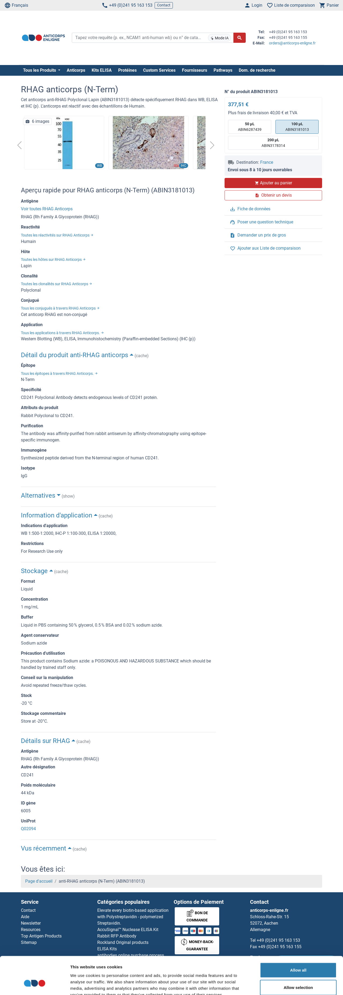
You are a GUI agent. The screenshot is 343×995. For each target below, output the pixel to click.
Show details (281, 984)
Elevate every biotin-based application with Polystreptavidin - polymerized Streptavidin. (133, 917)
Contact (163, 5)
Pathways (223, 70)
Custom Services (159, 70)
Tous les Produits (40, 70)
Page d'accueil (39, 881)
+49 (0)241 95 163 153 (127, 5)
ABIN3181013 (297, 126)
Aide (25, 916)
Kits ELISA (102, 70)
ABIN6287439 (250, 126)
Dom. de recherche (257, 70)
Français (16, 5)
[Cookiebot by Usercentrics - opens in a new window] (34, 985)
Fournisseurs (194, 70)
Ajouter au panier (273, 182)
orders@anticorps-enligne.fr (292, 43)
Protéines (127, 70)
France (266, 162)
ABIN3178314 (273, 142)
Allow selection (298, 956)
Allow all (298, 938)
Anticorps (76, 70)
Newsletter (31, 923)
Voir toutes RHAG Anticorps (47, 208)
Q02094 (28, 828)
